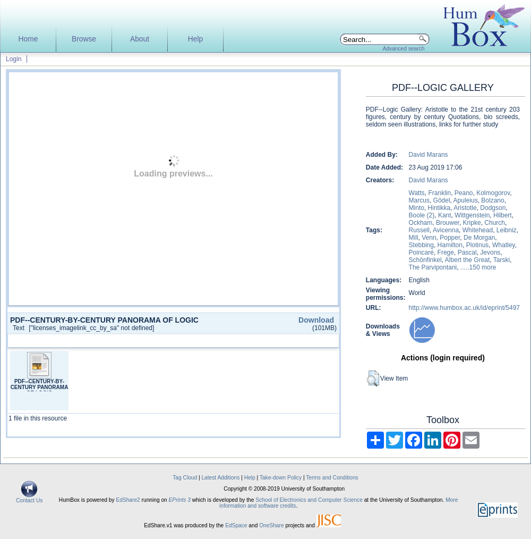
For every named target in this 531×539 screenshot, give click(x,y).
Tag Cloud (185, 478)
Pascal (467, 252)
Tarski (501, 260)
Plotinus (477, 245)
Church (494, 222)
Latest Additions (220, 478)
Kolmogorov (493, 193)
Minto (416, 208)
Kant (444, 215)
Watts (417, 193)
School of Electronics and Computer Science (309, 500)
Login (13, 59)
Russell (419, 230)
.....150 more (478, 267)
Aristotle (464, 208)
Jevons (490, 252)
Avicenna (446, 230)
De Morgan (479, 237)
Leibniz (506, 230)
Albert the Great (467, 260)
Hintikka (439, 208)
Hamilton (450, 245)
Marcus (419, 200)
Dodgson (493, 208)
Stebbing (421, 245)
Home (28, 39)
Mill (413, 237)
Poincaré (421, 252)
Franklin (439, 193)
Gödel (441, 200)
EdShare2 (128, 500)
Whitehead (478, 230)
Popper (450, 237)
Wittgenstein (472, 215)
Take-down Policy (281, 478)
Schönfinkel (425, 260)
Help (195, 39)
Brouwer (447, 222)
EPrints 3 (180, 500)
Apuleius (465, 200)
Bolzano (492, 200)
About (139, 39)
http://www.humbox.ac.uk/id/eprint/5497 (464, 307)
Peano (464, 193)
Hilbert (502, 215)
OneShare (271, 525)
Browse (84, 39)
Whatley (503, 245)
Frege (446, 252)
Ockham (421, 222)
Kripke (472, 222)
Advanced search (404, 49)
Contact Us (29, 498)
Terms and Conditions (332, 478)
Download (316, 320)
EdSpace (236, 525)
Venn (429, 237)
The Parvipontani (433, 267)
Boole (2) (422, 215)
